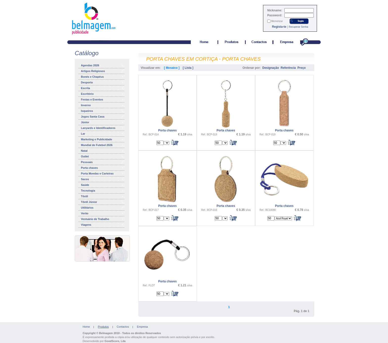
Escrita (102, 88)
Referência (288, 68)
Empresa (142, 326)
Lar (102, 133)
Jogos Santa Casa (102, 116)
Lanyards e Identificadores (102, 127)
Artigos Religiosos (102, 71)
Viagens (102, 224)
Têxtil (102, 196)
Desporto (102, 82)
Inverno (102, 105)
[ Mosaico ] (172, 68)
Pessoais (102, 162)
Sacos (102, 179)
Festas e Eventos (102, 99)
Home (86, 326)
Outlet (102, 156)
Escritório (102, 93)
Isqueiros (102, 110)
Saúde (102, 184)
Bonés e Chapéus (102, 76)
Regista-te (279, 26)
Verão (102, 213)
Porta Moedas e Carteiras (102, 173)
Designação (270, 68)
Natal (102, 150)
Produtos (103, 326)
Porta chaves (102, 167)
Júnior (102, 122)
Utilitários (102, 207)
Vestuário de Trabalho (102, 219)
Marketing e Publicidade (102, 139)
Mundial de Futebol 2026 (102, 145)
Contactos (123, 326)
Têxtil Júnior (102, 201)
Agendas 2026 (102, 65)
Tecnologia (102, 190)
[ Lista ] (188, 68)
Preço (301, 68)
